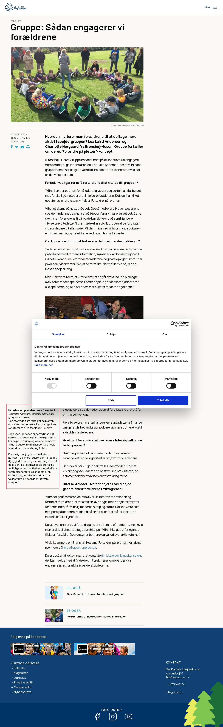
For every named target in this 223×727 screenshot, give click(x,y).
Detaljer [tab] (112, 334)
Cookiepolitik (22, 687)
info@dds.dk (174, 692)
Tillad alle (163, 400)
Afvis (111, 400)
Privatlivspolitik (23, 682)
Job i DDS (20, 678)
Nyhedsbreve (23, 692)
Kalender (20, 668)
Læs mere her (44, 364)
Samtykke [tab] (58, 334)
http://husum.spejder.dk (79, 547)
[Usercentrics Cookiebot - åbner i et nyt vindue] (173, 324)
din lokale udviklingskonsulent (121, 555)
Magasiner (21, 673)
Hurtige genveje (25, 663)
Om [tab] (164, 334)
